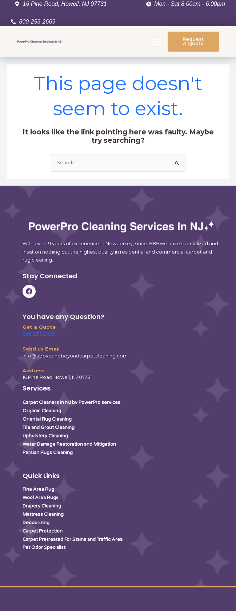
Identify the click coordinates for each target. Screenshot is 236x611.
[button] (157, 42)
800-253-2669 (39, 334)
